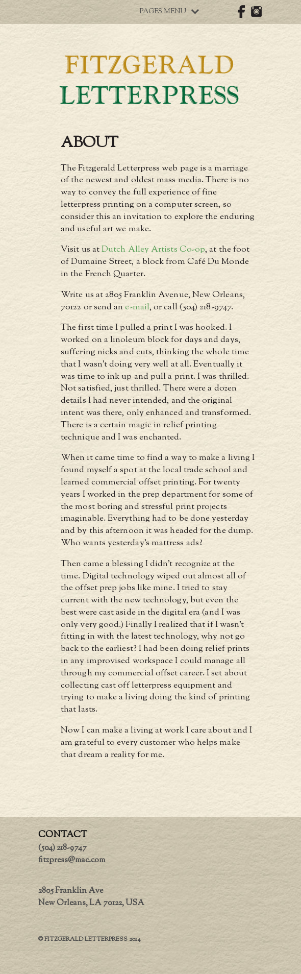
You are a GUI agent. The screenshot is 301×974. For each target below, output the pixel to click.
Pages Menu (169, 12)
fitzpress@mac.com (71, 860)
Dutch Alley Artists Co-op (153, 249)
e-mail (137, 307)
